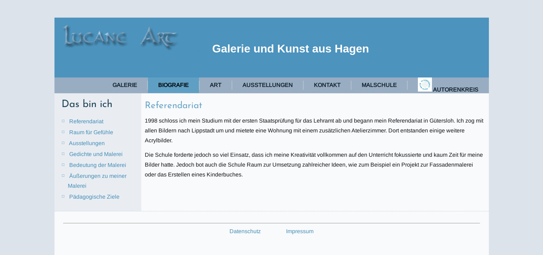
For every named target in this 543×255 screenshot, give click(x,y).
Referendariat (86, 121)
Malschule (379, 85)
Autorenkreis (448, 85)
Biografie (173, 85)
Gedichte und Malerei (96, 154)
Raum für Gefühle (91, 132)
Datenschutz (245, 231)
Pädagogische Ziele (94, 197)
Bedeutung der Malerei (97, 165)
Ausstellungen (268, 85)
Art (215, 85)
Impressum (299, 231)
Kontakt (327, 85)
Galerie (124, 85)
